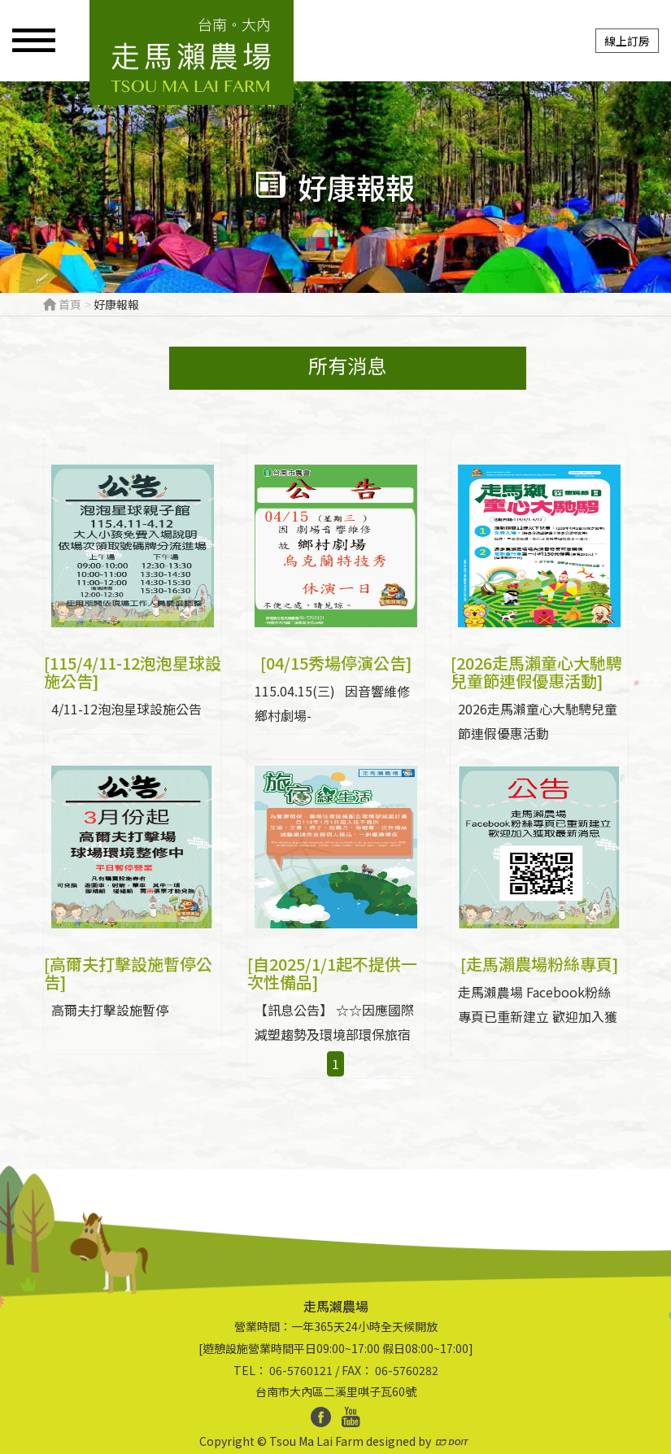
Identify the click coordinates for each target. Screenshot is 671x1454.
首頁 (62, 304)
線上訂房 (627, 41)
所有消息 (348, 365)
